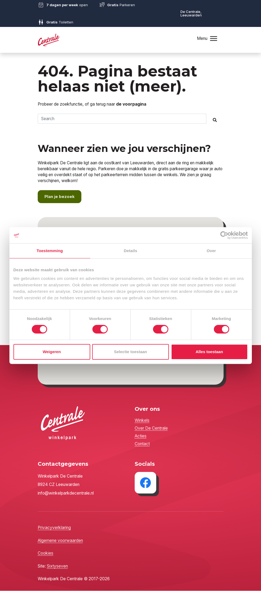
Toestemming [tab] (50, 250)
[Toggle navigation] (213, 38)
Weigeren (52, 351)
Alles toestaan (209, 351)
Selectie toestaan (130, 351)
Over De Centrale (151, 428)
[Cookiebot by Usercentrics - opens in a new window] (224, 235)
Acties (141, 436)
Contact (142, 444)
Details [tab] (130, 250)
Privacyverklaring (54, 528)
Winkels (142, 420)
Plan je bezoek (59, 197)
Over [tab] (211, 250)
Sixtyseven (57, 566)
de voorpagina (131, 104)
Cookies (45, 553)
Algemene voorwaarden (60, 540)
